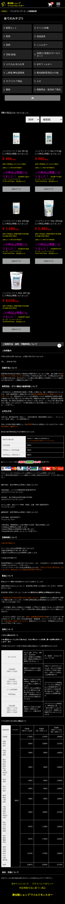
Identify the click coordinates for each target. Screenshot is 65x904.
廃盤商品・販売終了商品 (49, 89)
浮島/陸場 (11, 54)
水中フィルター (44, 64)
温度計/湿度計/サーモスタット (48, 54)
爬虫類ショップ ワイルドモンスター (32, 894)
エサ (39, 81)
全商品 (4, 11)
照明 (8, 36)
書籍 (8, 89)
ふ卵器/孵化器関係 (15, 72)
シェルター (42, 45)
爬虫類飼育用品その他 (47, 72)
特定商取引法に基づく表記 (32, 888)
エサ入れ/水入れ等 (15, 64)
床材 (8, 45)
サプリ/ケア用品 (14, 81)
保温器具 (41, 36)
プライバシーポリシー (43, 883)
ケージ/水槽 (43, 28)
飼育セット (11, 28)
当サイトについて (20, 883)
